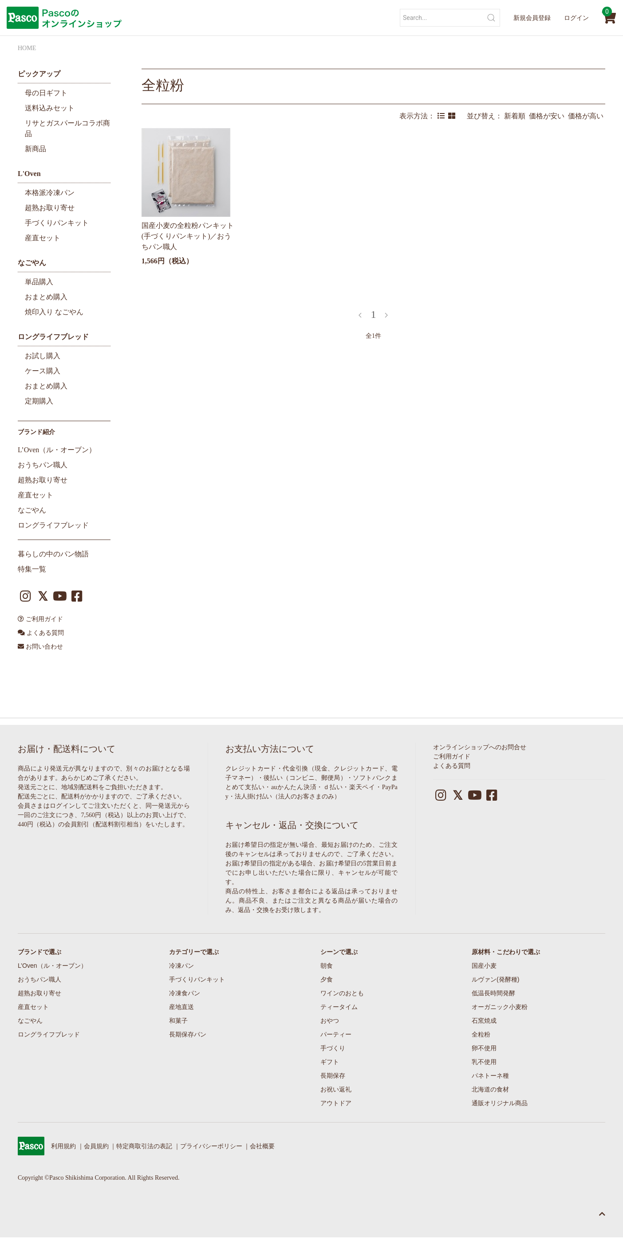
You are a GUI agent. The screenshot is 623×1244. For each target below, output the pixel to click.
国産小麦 (484, 965)
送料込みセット (50, 108)
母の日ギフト (46, 93)
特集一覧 (32, 569)
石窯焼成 (484, 1020)
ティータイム (339, 1006)
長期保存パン (187, 1034)
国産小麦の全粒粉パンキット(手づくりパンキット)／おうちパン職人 (188, 236)
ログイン (576, 17)
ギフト (329, 1061)
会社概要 (262, 1146)
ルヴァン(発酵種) (495, 979)
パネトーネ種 (490, 1075)
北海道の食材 (490, 1089)
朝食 (326, 965)
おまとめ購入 (46, 297)
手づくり (332, 1048)
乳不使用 (484, 1061)
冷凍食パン (184, 993)
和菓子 (178, 1020)
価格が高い (586, 116)
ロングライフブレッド (53, 336)
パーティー (335, 1034)
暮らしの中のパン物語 (53, 554)
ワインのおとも (342, 993)
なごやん (32, 262)
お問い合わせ (40, 646)
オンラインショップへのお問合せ (479, 747)
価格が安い (548, 116)
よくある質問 (41, 633)
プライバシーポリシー (211, 1146)
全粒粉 (163, 85)
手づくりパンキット (57, 223)
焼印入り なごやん (54, 312)
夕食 (326, 979)
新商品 (35, 149)
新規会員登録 (532, 17)
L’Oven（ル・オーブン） (57, 450)
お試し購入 (42, 356)
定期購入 (39, 401)
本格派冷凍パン (50, 192)
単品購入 (39, 282)
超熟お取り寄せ (50, 207)
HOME (27, 48)
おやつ (329, 1020)
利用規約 (63, 1146)
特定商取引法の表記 (144, 1146)
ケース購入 (42, 371)
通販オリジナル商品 (500, 1103)
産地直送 (181, 1006)
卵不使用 (484, 1048)
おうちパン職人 (42, 465)
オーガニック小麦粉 (500, 1006)
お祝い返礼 (335, 1089)
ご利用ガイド (40, 619)
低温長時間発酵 (493, 993)
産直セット (42, 238)
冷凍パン (181, 965)
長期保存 (332, 1075)
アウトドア (335, 1103)
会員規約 (96, 1146)
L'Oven (29, 173)
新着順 (516, 116)
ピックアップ (39, 74)
